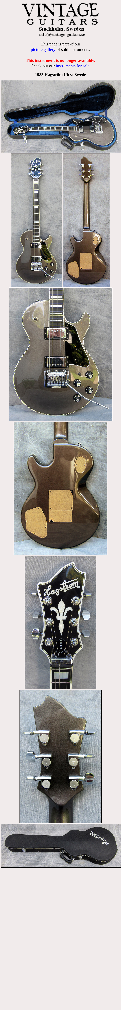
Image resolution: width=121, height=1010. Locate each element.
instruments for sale (72, 65)
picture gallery (43, 49)
